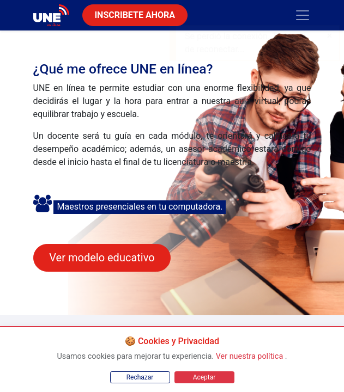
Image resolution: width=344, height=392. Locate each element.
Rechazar (140, 377)
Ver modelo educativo (101, 257)
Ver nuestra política (250, 356)
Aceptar (204, 377)
